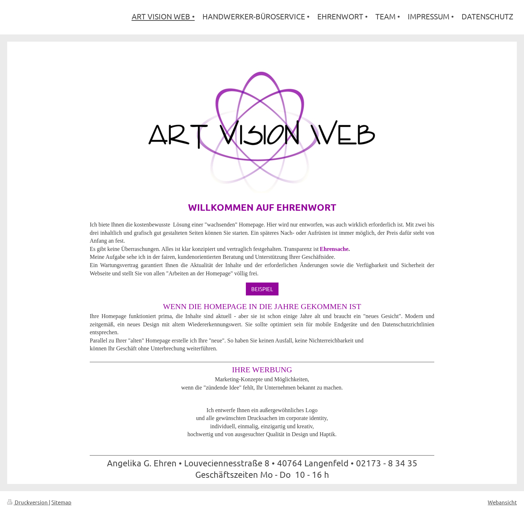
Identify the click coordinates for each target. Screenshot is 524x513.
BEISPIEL (262, 288)
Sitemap (61, 502)
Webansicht (502, 502)
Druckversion (28, 502)
